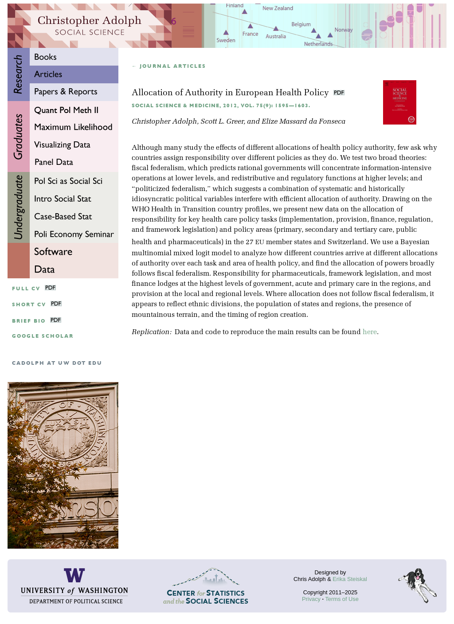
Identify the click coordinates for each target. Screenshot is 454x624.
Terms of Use (341, 599)
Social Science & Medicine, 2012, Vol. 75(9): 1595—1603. (221, 106)
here (370, 332)
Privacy (311, 599)
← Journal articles (169, 66)
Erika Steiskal (350, 579)
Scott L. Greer (221, 121)
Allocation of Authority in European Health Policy (231, 93)
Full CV (26, 289)
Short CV (29, 305)
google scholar (43, 336)
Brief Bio (29, 321)
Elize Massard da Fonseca (303, 121)
